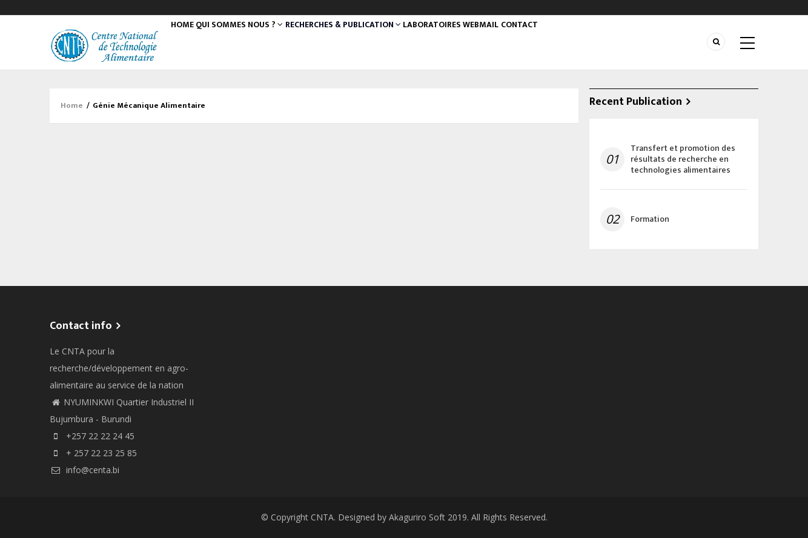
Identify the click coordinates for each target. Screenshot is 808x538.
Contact (560, 39)
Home (187, 39)
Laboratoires (458, 39)
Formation (650, 219)
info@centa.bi (84, 470)
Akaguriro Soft (417, 517)
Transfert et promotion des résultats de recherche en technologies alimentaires (683, 159)
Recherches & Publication (362, 39)
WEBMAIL (514, 39)
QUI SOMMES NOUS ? (252, 39)
